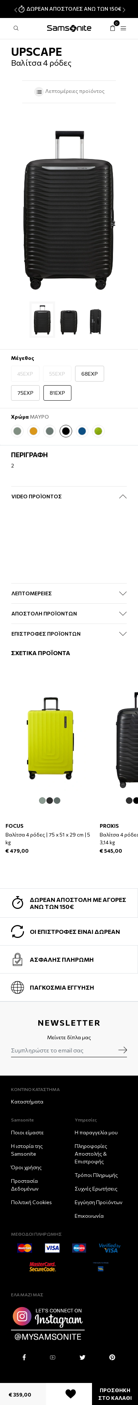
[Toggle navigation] (123, 28)
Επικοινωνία (89, 1216)
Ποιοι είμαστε (27, 1132)
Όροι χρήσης (26, 1167)
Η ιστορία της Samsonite (27, 1150)
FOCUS (15, 825)
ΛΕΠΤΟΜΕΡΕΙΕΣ (31, 593)
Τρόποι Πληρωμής (96, 1175)
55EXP (57, 374)
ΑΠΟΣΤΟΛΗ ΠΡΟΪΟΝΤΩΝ (44, 613)
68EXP (89, 374)
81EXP (57, 393)
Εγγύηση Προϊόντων (99, 1202)
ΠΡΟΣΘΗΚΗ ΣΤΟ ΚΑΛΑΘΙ (115, 1394)
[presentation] (15, 10)
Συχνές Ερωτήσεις (96, 1188)
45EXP (25, 374)
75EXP (25, 393)
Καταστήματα (27, 1101)
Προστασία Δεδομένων (25, 1185)
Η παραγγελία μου (96, 1132)
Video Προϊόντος (36, 496)
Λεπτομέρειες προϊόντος (69, 92)
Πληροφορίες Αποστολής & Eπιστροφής (91, 1153)
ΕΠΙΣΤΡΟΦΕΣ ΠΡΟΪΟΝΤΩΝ (46, 634)
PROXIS (109, 825)
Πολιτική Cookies (31, 1202)
